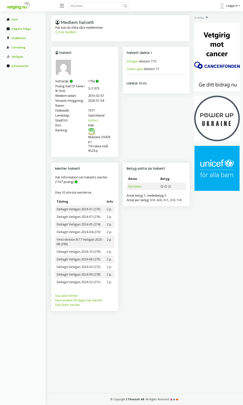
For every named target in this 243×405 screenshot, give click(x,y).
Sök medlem (65, 32)
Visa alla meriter (66, 296)
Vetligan (132, 61)
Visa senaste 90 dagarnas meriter (79, 300)
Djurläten (135, 186)
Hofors (93, 120)
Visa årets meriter (67, 305)
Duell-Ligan (135, 69)
